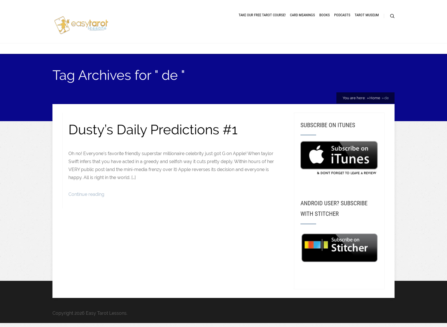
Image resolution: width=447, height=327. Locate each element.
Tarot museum (367, 15)
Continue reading (86, 194)
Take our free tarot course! (262, 15)
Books (324, 15)
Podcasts (342, 15)
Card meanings (302, 15)
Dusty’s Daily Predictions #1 (152, 129)
